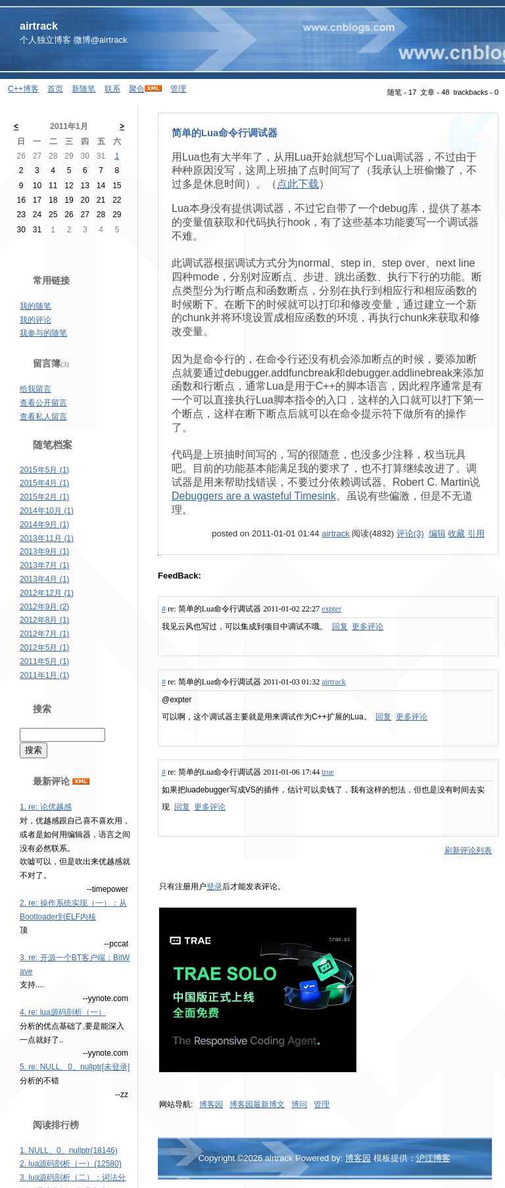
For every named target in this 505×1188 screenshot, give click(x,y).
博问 (299, 1104)
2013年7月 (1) (44, 565)
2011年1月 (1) (44, 675)
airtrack (39, 26)
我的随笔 (35, 306)
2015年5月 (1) (44, 470)
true (328, 772)
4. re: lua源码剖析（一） (63, 1012)
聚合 (137, 88)
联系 (112, 88)
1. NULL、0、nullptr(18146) (69, 1150)
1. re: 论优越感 (46, 807)
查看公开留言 (43, 402)
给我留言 (35, 389)
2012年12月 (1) (47, 593)
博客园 (211, 1104)
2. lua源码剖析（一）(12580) (71, 1163)
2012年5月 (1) (44, 647)
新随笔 (83, 88)
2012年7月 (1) (44, 633)
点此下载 (298, 184)
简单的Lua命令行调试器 (224, 133)
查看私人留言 (43, 416)
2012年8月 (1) (44, 620)
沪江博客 (433, 1158)
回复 (340, 626)
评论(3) (410, 533)
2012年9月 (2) (44, 606)
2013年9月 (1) (44, 551)
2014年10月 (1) (47, 510)
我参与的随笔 (43, 333)
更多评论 (367, 626)
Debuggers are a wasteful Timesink (254, 496)
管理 (178, 88)
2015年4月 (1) (44, 483)
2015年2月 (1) (44, 497)
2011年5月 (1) (44, 661)
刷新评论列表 (468, 850)
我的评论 (35, 319)
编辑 (437, 533)
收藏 (456, 533)
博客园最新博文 (257, 1104)
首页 (55, 88)
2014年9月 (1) (44, 524)
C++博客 (23, 88)
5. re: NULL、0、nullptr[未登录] (75, 1067)
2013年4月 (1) (44, 579)
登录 (214, 886)
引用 (476, 533)
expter (331, 608)
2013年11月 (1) (47, 538)
